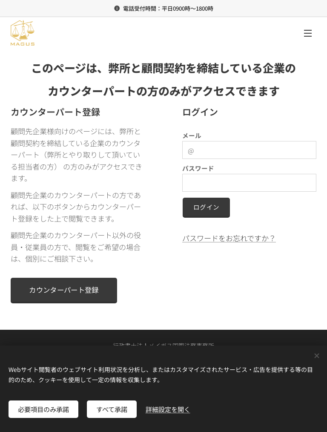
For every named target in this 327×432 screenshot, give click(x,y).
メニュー (308, 33)
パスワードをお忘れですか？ (229, 237)
